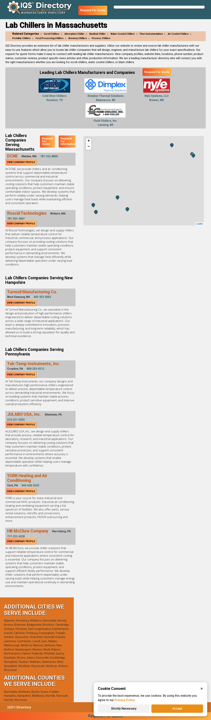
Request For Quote (92, 10)
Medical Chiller (97, 34)
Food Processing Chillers (50, 38)
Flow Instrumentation (151, 34)
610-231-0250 (16, 419)
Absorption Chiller (74, 34)
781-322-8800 (49, 156)
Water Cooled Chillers (123, 34)
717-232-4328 (16, 536)
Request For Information (68, 141)
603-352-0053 (42, 296)
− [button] (88, 147)
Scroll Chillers (51, 34)
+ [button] (88, 141)
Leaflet (199, 224)
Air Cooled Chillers (178, 34)
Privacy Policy (124, 700)
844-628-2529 (30, 485)
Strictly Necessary (123, 708)
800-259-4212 (35, 368)
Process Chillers (101, 38)
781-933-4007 (16, 218)
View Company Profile (21, 162)
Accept (177, 708)
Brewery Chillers (78, 38)
